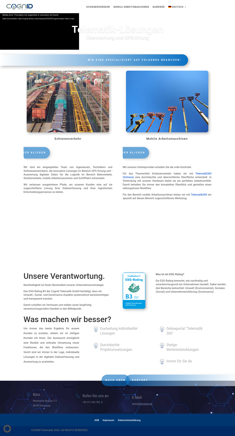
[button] (7, 429)
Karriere (159, 7)
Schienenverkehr (98, 7)
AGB (97, 420)
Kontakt (147, 380)
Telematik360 (199, 194)
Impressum (108, 420)
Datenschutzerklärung (129, 420)
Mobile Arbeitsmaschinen (131, 7)
